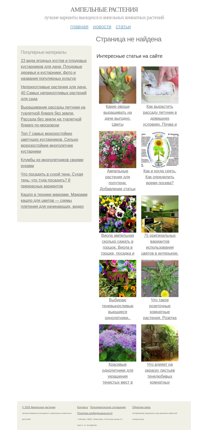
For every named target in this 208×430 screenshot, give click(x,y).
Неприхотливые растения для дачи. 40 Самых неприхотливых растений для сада (54, 93)
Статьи (123, 26)
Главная (79, 26)
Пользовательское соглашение (108, 407)
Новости (102, 26)
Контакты (82, 407)
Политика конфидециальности (94, 413)
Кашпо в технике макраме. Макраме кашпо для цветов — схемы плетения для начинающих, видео (54, 200)
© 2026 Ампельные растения (38, 407)
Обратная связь (141, 407)
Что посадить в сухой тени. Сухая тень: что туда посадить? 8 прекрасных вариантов (52, 180)
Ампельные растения (104, 9)
